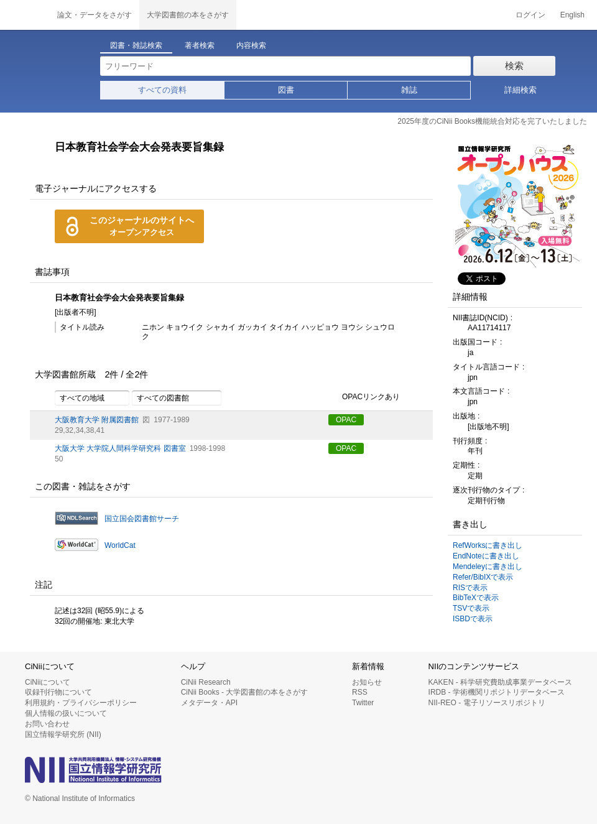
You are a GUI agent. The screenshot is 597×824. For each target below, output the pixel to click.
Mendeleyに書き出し (487, 566)
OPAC (346, 419)
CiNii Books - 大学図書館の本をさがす (244, 692)
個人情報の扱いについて (66, 713)
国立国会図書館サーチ (141, 518)
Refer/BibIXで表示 (483, 577)
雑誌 (409, 90)
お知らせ (367, 682)
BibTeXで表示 (476, 597)
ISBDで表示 (473, 618)
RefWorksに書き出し (487, 545)
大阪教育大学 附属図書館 (97, 419)
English (572, 15)
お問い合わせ (47, 724)
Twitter (363, 702)
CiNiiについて (47, 682)
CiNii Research (206, 682)
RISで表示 (470, 587)
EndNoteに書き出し (486, 556)
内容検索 (251, 45)
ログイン (530, 15)
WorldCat (120, 545)
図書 (286, 90)
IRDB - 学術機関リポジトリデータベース (496, 692)
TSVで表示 (471, 608)
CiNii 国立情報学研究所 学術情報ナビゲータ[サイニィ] (25, 15)
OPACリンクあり (364, 397)
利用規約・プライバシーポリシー (81, 702)
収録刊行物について (58, 692)
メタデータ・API (209, 702)
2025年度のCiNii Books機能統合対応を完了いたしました (492, 121)
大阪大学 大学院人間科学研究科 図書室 (120, 448)
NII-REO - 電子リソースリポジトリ (486, 702)
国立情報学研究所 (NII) (63, 734)
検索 (514, 65)
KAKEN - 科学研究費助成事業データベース (500, 682)
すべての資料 (162, 90)
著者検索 (200, 45)
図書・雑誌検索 (136, 45)
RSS (360, 692)
